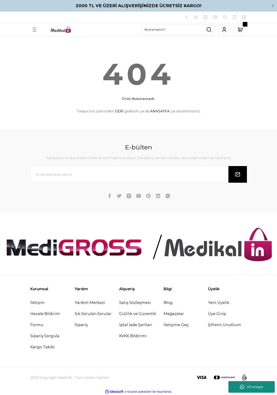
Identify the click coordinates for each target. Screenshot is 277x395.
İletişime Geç (176, 324)
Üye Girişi (217, 313)
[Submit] (237, 174)
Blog (168, 302)
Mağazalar (174, 313)
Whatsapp (251, 386)
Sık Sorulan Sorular (93, 313)
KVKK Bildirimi (133, 335)
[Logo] (60, 30)
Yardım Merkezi (90, 302)
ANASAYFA (160, 111)
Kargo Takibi (42, 347)
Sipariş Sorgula (44, 335)
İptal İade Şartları (135, 324)
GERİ (119, 111)
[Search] (178, 29)
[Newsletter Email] (138, 174)
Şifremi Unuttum (224, 324)
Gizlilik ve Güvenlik (137, 313)
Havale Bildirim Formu (45, 319)
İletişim (37, 302)
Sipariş (81, 324)
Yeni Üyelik (218, 302)
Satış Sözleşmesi (135, 302)
